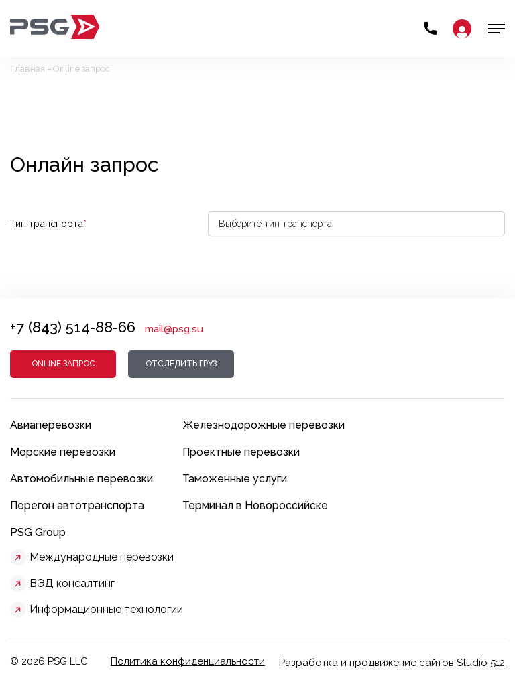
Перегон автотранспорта (77, 505)
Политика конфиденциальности (188, 661)
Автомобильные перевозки (81, 478)
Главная (27, 69)
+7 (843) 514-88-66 (72, 327)
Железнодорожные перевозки (263, 425)
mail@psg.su (174, 329)
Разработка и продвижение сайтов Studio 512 (392, 663)
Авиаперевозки (50, 425)
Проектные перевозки (241, 452)
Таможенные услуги (234, 478)
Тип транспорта (48, 223)
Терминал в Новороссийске (255, 505)
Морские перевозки (62, 452)
